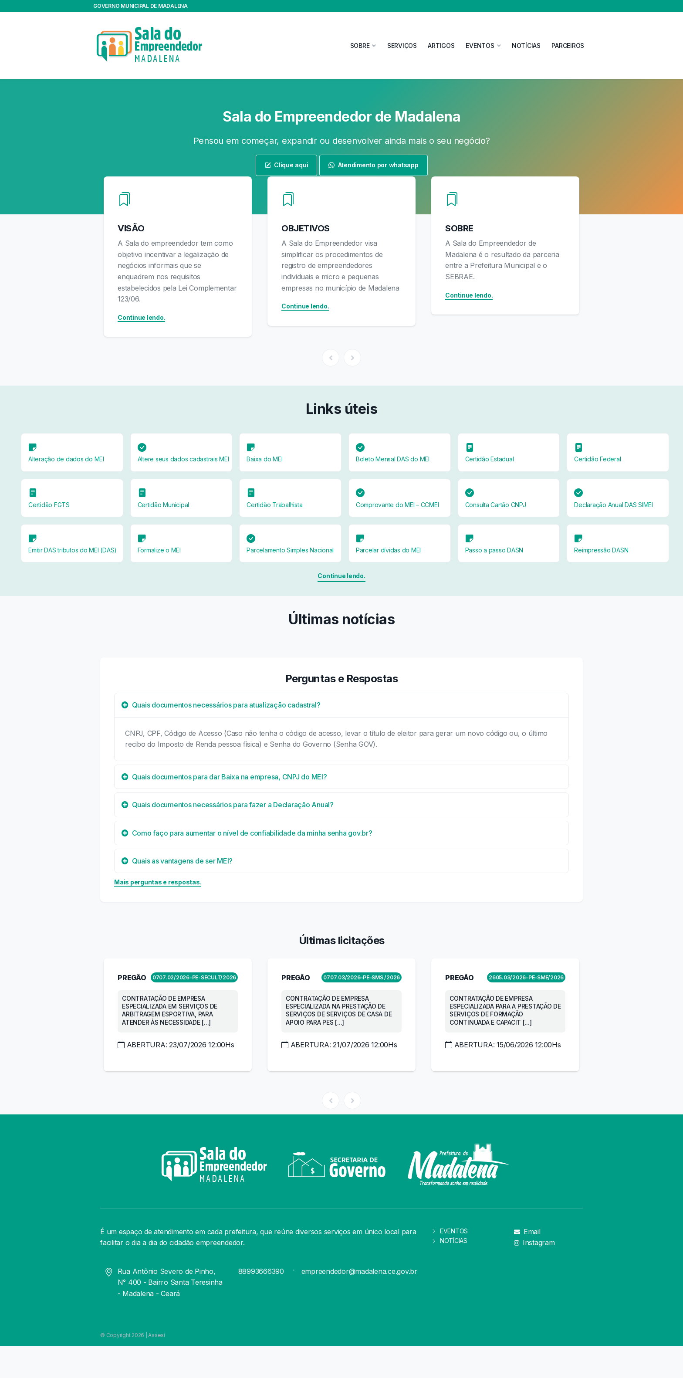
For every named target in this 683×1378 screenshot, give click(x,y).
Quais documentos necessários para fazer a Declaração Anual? (228, 804)
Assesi (156, 1335)
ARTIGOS (441, 45)
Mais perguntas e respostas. (157, 882)
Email (527, 1231)
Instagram (534, 1242)
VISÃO (131, 228)
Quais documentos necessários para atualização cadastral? (221, 705)
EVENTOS (449, 1231)
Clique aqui (286, 165)
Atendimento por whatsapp (373, 165)
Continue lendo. (141, 317)
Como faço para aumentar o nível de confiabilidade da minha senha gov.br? (247, 833)
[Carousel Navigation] (341, 357)
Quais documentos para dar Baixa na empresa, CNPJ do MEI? (224, 776)
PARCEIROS (567, 45)
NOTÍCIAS (526, 45)
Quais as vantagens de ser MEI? (177, 861)
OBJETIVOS (305, 228)
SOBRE (459, 228)
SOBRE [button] (360, 45)
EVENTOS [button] (480, 45)
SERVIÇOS (402, 45)
